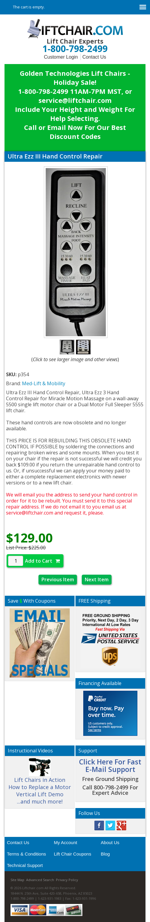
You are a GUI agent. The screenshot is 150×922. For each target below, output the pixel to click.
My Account (65, 842)
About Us (110, 842)
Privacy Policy (67, 879)
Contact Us (94, 57)
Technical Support (25, 865)
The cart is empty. (29, 7)
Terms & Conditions (26, 853)
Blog (105, 853)
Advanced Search (40, 879)
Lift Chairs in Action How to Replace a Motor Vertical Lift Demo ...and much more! (39, 784)
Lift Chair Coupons (72, 853)
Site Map (17, 879)
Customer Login (61, 57)
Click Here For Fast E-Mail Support (110, 765)
